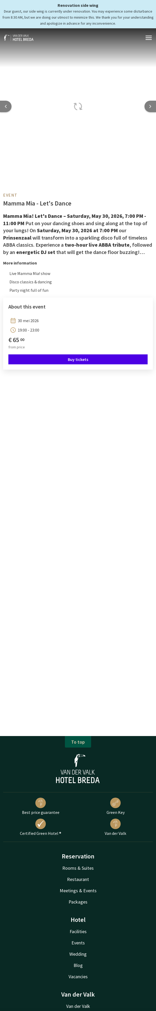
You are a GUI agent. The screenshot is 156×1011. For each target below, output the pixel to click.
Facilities (78, 931)
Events (78, 943)
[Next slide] (150, 106)
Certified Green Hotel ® (40, 827)
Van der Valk (115, 827)
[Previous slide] (6, 106)
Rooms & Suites (78, 868)
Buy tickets (78, 359)
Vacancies (78, 977)
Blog (78, 965)
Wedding (78, 954)
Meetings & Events (78, 891)
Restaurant (78, 879)
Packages (78, 902)
